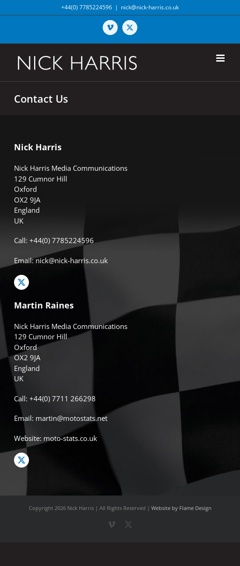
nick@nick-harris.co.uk (150, 7)
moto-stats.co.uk (70, 438)
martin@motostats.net (71, 418)
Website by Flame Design (181, 507)
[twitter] (21, 282)
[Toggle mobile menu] (221, 58)
